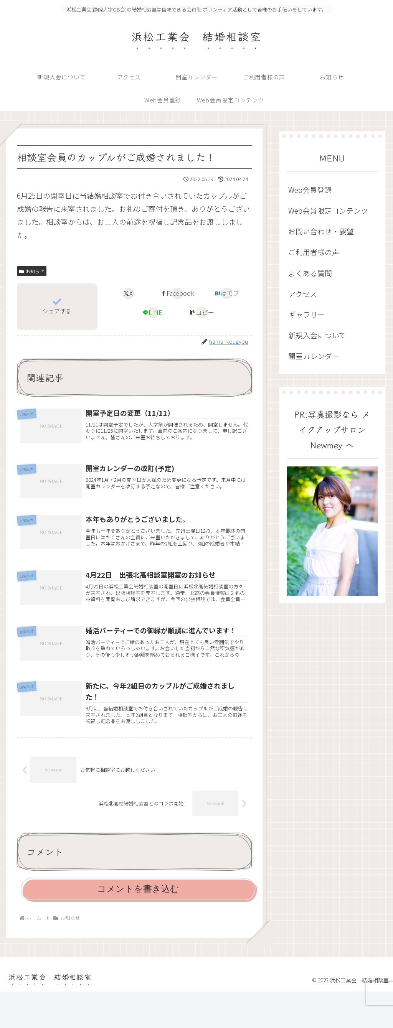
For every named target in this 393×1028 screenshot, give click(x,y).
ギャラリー (306, 314)
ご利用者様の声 (313, 252)
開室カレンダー (313, 356)
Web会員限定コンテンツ (328, 210)
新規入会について (317, 335)
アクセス (302, 293)
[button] (202, 312)
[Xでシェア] (128, 293)
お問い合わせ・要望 (321, 231)
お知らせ (31, 271)
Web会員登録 (310, 190)
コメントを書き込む (138, 925)
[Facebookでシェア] (177, 293)
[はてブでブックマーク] (227, 293)
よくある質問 (310, 273)
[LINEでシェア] (153, 312)
